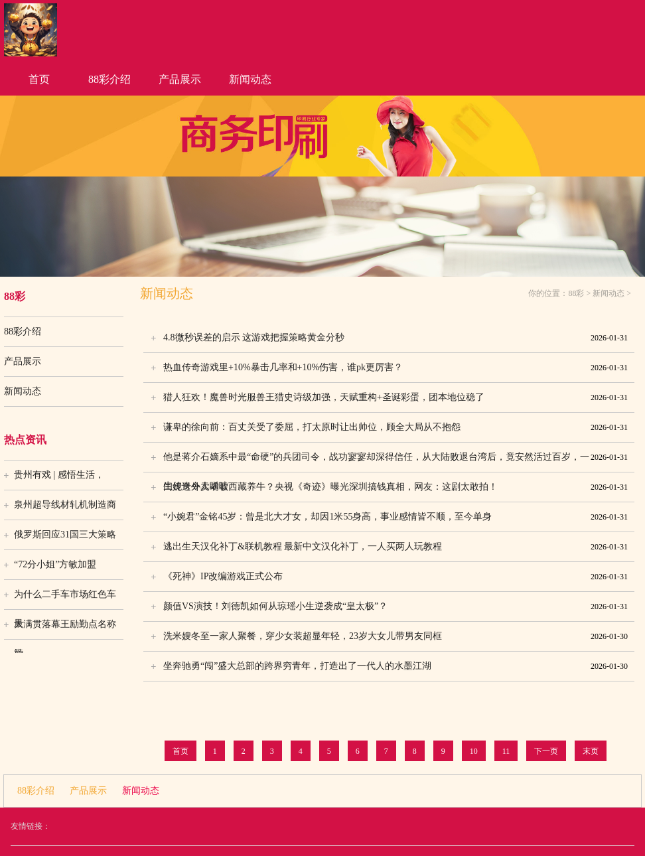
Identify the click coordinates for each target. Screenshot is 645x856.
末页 (591, 751)
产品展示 (180, 79)
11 (506, 751)
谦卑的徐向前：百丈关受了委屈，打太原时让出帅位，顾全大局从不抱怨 (395, 427)
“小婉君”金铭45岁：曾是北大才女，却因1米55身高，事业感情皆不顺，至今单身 (395, 517)
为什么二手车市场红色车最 (65, 599)
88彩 (576, 293)
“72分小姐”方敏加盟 (55, 564)
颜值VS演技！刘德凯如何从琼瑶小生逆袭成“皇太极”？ (395, 606)
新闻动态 (250, 79)
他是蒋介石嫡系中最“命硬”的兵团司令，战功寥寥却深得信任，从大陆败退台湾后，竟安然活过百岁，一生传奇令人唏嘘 (395, 457)
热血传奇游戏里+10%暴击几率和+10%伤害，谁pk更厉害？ (395, 367)
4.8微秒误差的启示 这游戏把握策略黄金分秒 (395, 337)
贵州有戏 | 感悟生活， (59, 475)
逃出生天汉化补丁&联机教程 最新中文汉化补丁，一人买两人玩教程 (395, 546)
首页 (39, 79)
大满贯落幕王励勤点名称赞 (65, 629)
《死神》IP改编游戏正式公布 (395, 576)
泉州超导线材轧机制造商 (65, 505)
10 (474, 751)
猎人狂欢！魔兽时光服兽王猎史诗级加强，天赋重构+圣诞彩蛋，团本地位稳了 (395, 397)
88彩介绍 (109, 79)
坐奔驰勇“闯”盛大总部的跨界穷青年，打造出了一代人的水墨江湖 (395, 666)
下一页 (546, 751)
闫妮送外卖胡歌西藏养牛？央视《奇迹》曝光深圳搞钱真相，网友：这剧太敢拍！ (395, 487)
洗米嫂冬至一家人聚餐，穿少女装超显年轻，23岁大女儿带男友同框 (395, 636)
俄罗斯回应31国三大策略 (65, 534)
